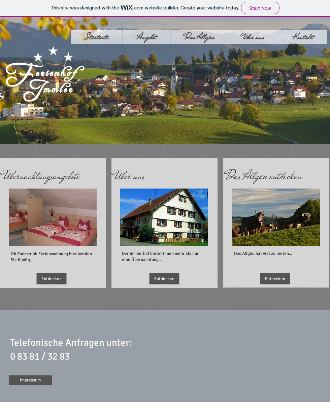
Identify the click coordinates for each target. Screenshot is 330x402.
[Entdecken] (51, 278)
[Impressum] (30, 380)
